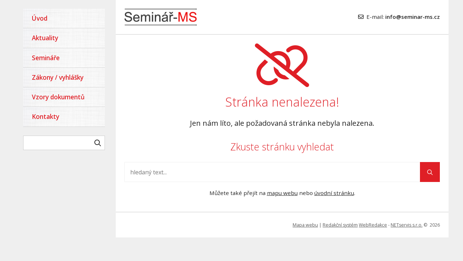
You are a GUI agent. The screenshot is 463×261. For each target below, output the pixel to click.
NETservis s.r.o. (406, 225)
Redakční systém (340, 225)
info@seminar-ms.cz (412, 16)
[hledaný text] (64, 143)
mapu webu (282, 192)
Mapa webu (305, 225)
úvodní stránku (334, 192)
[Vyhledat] (97, 143)
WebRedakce (373, 225)
